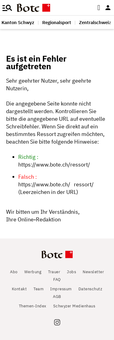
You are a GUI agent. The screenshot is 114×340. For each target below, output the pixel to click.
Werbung (33, 271)
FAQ (57, 279)
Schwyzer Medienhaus (74, 306)
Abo (14, 271)
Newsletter (93, 271)
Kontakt (19, 289)
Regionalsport (56, 22)
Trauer (54, 271)
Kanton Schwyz (18, 22)
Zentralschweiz (95, 22)
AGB (57, 296)
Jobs (71, 271)
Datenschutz (90, 289)
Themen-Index (33, 306)
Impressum (61, 289)
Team (38, 289)
